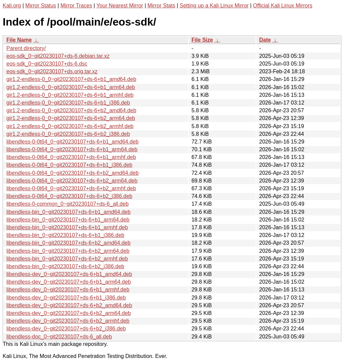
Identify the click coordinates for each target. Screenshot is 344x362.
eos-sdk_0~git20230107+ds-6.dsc (46, 64)
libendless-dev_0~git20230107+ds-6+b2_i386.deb (66, 328)
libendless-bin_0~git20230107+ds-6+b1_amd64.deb (68, 212)
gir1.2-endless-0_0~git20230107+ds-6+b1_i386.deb (68, 103)
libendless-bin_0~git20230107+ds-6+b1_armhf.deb (67, 227)
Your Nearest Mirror (119, 5)
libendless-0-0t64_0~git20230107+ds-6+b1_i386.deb (69, 165)
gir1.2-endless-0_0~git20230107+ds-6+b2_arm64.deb (70, 118)
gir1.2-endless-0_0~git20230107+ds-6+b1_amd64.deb (71, 79)
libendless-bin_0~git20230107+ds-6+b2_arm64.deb (67, 251)
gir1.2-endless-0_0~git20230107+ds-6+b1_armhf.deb (70, 95)
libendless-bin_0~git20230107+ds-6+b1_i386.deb (65, 235)
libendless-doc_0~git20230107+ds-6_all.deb (59, 336)
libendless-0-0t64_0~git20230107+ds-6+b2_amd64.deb (72, 173)
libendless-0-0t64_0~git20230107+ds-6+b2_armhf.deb (71, 188)
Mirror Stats (161, 5)
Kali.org (12, 5)
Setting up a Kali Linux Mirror (214, 5)
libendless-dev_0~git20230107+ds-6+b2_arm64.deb (68, 313)
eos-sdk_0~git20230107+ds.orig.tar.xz (51, 71)
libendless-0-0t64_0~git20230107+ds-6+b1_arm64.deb (71, 149)
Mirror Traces (76, 5)
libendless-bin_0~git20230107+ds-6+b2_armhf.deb (67, 259)
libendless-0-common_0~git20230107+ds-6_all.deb (67, 204)
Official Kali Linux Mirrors (282, 5)
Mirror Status (40, 5)
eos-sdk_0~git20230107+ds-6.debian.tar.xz (58, 56)
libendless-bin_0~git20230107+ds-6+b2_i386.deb (65, 266)
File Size (202, 40)
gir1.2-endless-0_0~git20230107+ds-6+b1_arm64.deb (70, 87)
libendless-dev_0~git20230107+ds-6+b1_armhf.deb (67, 289)
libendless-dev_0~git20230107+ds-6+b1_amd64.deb (69, 274)
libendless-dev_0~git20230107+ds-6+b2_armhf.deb (67, 321)
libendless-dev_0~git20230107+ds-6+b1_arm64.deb (68, 282)
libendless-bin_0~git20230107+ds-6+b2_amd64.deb (68, 243)
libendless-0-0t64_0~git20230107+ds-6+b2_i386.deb (69, 196)
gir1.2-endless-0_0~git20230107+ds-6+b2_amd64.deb (71, 110)
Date (265, 40)
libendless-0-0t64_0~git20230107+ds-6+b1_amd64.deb (72, 142)
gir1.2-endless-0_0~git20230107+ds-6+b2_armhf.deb (70, 126)
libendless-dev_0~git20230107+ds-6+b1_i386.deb (66, 297)
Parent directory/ (26, 48)
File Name (19, 40)
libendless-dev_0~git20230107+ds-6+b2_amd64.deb (69, 305)
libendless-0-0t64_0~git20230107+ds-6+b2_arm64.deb (71, 181)
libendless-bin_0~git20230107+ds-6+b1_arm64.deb (67, 220)
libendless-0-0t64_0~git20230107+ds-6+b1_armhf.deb (71, 157)
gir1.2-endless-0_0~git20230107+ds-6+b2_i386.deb (68, 134)
